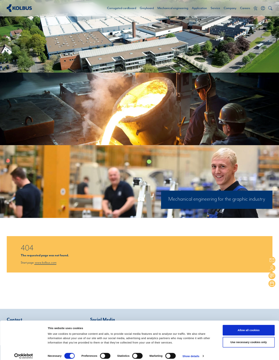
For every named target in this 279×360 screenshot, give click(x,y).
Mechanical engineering (172, 8)
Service (215, 8)
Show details (191, 353)
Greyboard (147, 8)
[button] (263, 8)
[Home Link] (19, 8)
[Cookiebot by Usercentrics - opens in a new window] (23, 353)
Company (230, 8)
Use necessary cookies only (248, 339)
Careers (245, 8)
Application (199, 8)
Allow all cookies (249, 327)
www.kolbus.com (45, 262)
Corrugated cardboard (121, 8)
